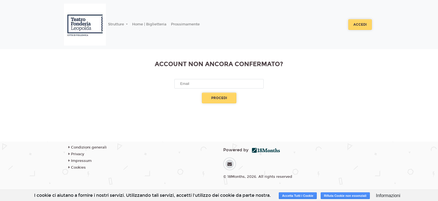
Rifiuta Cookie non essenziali (345, 195)
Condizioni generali (87, 147)
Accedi (360, 25)
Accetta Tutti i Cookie (297, 195)
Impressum (80, 161)
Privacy (76, 154)
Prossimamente (185, 24)
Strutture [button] (116, 24)
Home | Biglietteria (149, 24)
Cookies (77, 167)
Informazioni (388, 195)
